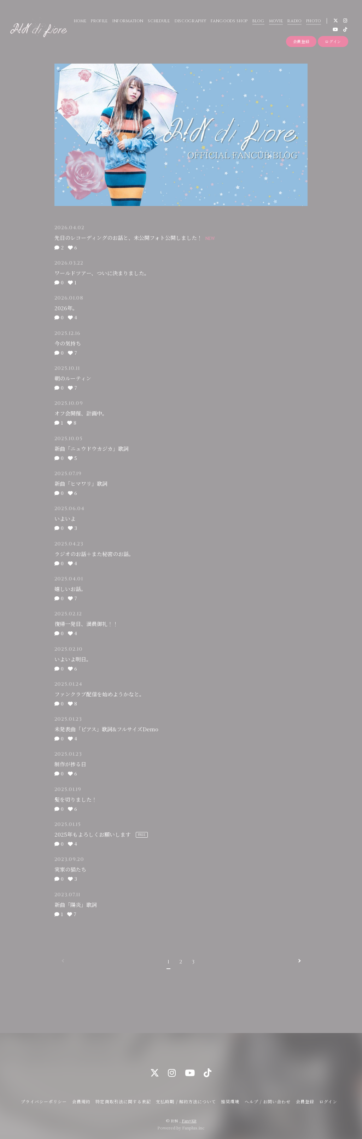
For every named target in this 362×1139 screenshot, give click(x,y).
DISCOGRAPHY (190, 21)
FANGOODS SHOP (229, 21)
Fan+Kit (189, 1120)
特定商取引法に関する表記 (123, 1101)
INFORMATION (127, 21)
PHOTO (313, 21)
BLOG (258, 21)
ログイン (333, 41)
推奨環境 (230, 1101)
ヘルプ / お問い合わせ (268, 1101)
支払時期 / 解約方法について (186, 1101)
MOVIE (276, 21)
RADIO (294, 21)
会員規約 (81, 1101)
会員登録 (301, 41)
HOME (80, 21)
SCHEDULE (159, 21)
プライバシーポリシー (44, 1101)
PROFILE (99, 21)
